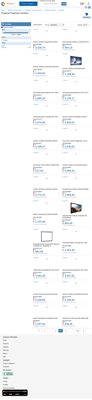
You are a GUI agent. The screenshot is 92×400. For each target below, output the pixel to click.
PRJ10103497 (37, 217)
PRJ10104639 (66, 95)
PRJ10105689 (66, 119)
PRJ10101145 (37, 248)
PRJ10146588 (37, 69)
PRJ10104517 (37, 95)
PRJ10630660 (66, 191)
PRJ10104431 (66, 272)
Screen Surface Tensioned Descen (74, 165)
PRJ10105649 (37, 296)
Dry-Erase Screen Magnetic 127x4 (74, 141)
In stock (4, 40)
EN (89, 7)
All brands (6, 366)
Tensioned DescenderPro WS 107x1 (75, 92)
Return (5, 353)
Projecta (61, 10)
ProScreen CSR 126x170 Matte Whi (46, 165)
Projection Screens (50, 10)
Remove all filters (7, 27)
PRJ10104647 (37, 272)
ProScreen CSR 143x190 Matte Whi (75, 318)
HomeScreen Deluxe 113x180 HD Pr (75, 42)
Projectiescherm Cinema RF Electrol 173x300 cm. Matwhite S (46, 245)
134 (77, 331)
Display (80, 25)
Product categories (8, 363)
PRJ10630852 (66, 143)
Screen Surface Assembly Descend (45, 66)
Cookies (5, 384)
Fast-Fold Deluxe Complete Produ (45, 318)
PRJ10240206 (66, 321)
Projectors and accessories (33, 10)
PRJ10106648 (37, 44)
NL (86, 7)
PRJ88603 (36, 321)
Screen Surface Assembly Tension (45, 42)
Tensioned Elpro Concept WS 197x (45, 117)
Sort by (47, 25)
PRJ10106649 (37, 191)
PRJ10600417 (66, 220)
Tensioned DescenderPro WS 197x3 (46, 270)
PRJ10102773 (37, 119)
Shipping (5, 347)
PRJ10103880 (66, 246)
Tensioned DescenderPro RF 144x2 (46, 92)
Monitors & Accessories (15, 10)
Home (3, 10)
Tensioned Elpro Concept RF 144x (74, 243)
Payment (5, 343)
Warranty (5, 350)
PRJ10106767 (66, 71)
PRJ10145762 (66, 296)
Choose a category (28, 4)
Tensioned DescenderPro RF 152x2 (75, 270)
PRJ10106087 (66, 167)
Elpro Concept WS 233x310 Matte (45, 214)
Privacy (5, 381)
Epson (3, 46)
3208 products (37, 25)
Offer (4, 357)
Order (4, 340)
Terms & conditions (9, 388)
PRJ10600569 (66, 44)
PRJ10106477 (37, 143)
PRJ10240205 (37, 167)
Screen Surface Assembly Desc (73, 68)
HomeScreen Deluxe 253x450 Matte (75, 189)
